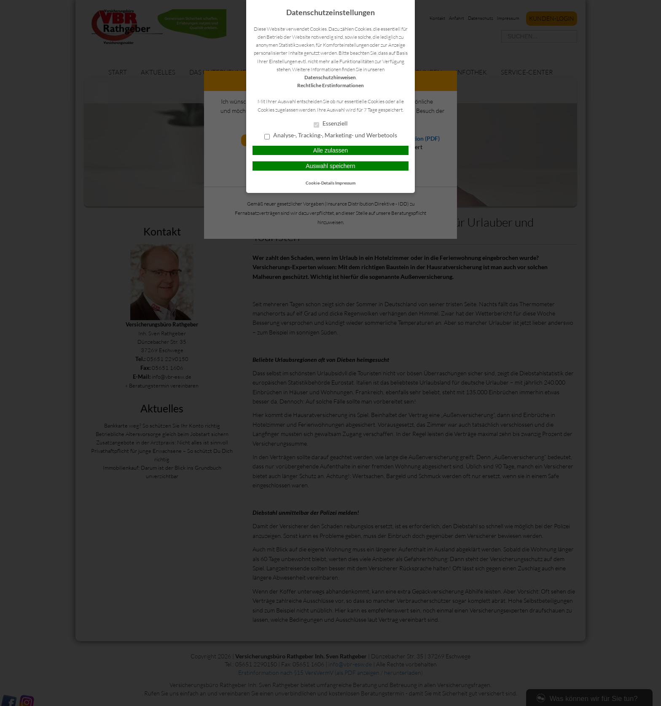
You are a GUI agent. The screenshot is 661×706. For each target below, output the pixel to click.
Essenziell (331, 124)
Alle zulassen (330, 150)
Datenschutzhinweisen (330, 77)
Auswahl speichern (330, 166)
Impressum (345, 182)
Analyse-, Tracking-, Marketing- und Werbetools (330, 135)
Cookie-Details (320, 182)
